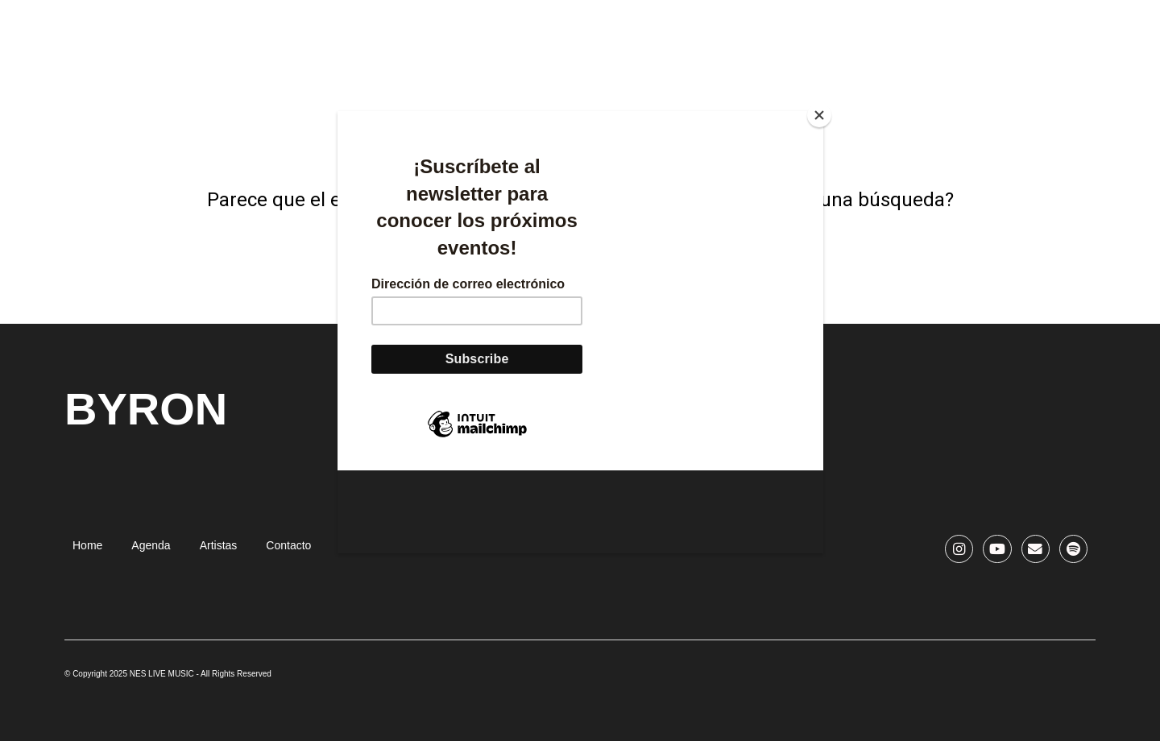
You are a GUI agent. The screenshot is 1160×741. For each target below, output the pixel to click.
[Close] (819, 115)
